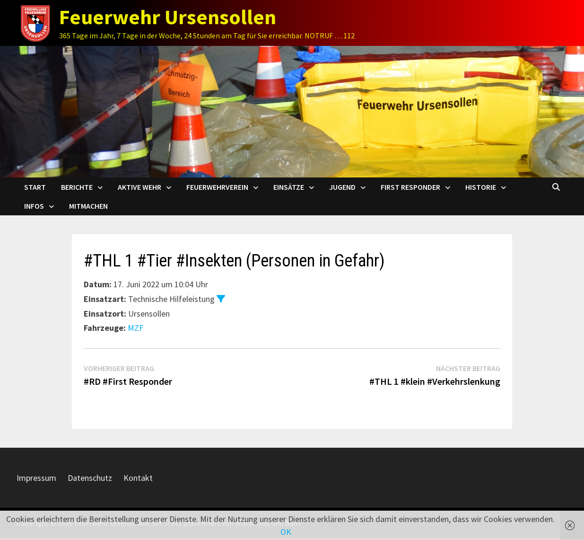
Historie (480, 187)
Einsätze (288, 187)
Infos (34, 206)
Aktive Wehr (139, 187)
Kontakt (138, 477)
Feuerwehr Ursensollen (167, 17)
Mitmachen (88, 206)
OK (285, 531)
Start (35, 187)
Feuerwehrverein (217, 187)
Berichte (77, 187)
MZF (135, 327)
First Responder (410, 187)
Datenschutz (90, 477)
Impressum (36, 477)
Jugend (342, 187)
